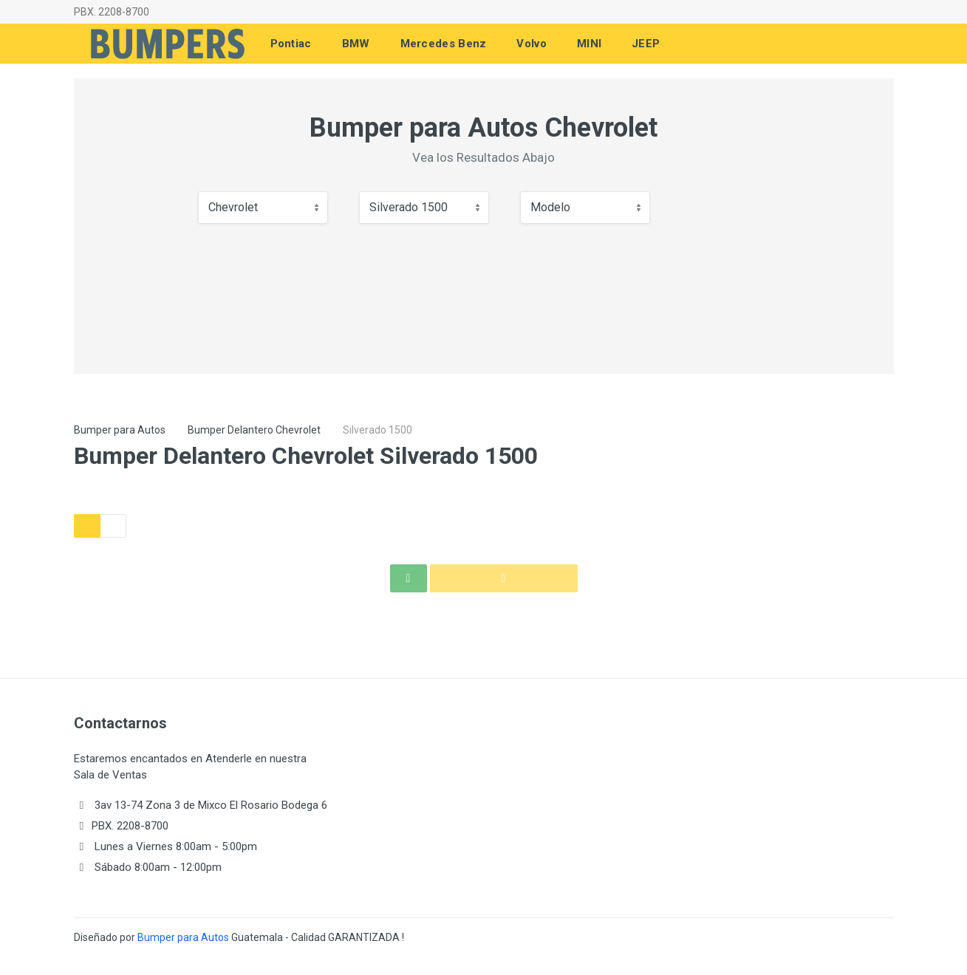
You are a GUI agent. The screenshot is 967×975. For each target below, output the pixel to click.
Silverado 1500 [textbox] (408, 207)
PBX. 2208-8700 (111, 12)
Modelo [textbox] (550, 207)
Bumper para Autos (119, 430)
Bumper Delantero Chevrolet (254, 430)
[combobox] (263, 207)
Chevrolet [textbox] (233, 207)
